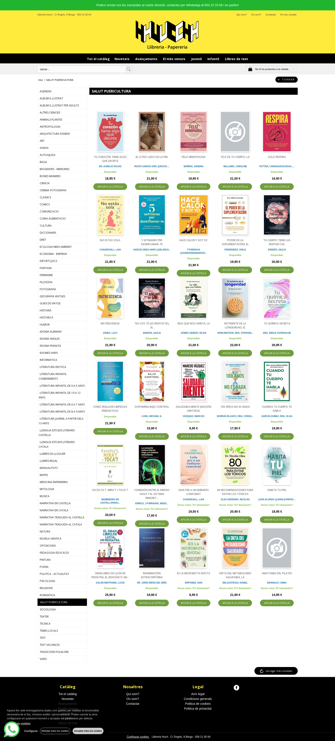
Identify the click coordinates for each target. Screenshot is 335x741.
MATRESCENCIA (110, 323)
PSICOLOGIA (47, 581)
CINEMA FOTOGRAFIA (53, 190)
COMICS (45, 204)
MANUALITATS (49, 468)
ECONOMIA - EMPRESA (53, 254)
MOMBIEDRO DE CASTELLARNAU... (110, 501)
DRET (43, 240)
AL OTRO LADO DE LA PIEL (152, 157)
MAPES (44, 475)
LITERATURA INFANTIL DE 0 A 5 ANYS (62, 386)
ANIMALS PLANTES (51, 119)
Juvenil (197, 59)
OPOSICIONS (48, 546)
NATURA (45, 531)
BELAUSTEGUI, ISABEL (235, 583)
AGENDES (45, 91)
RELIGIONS (46, 588)
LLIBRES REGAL (49, 461)
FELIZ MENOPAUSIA (193, 157)
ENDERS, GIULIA (277, 249)
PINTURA (45, 560)
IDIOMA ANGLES (50, 339)
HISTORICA (46, 317)
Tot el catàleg (98, 59)
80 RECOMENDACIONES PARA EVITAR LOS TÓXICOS (235, 492)
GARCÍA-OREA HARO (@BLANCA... (152, 249)
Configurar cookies (138, 736)
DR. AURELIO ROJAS (110, 166)
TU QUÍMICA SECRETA (277, 323)
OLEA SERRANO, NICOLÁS (235, 499)
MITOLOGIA (47, 489)
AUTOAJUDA (47, 155)
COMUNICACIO (49, 211)
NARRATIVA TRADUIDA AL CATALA (61, 524)
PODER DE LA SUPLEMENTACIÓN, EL (235, 242)
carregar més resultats (278, 671)
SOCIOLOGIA (48, 609)
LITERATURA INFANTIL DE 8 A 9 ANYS (62, 411)
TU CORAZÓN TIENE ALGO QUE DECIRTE (110, 159)
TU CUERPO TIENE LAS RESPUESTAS (276, 242)
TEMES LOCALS (49, 631)
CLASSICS (45, 197)
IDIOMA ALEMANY (51, 332)
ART (42, 141)
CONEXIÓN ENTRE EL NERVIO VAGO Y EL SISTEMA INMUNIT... (151, 494)
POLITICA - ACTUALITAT (54, 574)
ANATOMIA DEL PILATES (277, 573)
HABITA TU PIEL (276, 490)
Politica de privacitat (198, 708)
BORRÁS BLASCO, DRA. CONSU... (235, 416)
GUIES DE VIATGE (50, 303)
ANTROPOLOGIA (50, 127)
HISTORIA (45, 310)
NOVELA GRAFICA (50, 538)
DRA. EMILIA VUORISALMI (277, 333)
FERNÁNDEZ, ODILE (235, 249)
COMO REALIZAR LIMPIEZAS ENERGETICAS (110, 409)
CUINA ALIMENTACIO (53, 218)
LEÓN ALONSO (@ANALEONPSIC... (277, 499)
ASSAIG (44, 148)
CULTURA (46, 225)
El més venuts (174, 59)
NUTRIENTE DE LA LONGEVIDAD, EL (235, 325)
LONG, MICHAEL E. (152, 416)
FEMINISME (46, 275)
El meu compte (288, 14)
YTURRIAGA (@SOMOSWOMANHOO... (193, 251)
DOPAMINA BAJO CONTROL (152, 407)
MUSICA (44, 496)
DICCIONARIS (48, 233)
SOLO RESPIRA (277, 157)
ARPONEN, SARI (193, 583)
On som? (256, 14)
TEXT (43, 638)
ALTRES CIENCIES (50, 112)
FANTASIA (46, 268)
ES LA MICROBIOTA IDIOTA (193, 573)
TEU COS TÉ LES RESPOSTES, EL (151, 325)
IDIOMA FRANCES (50, 346)
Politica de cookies (198, 703)
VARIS (43, 659)
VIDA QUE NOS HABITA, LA (193, 323)
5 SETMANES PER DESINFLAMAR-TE (152, 242)
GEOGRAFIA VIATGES (52, 296)
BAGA (43, 162)
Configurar (31, 731)
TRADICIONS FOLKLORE (54, 652)
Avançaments (146, 59)
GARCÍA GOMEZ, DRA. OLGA (276, 416)
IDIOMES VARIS (49, 353)
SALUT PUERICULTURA (54, 602)
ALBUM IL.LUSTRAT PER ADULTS (59, 105)
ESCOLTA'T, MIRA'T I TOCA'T (110, 490)
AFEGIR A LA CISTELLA (110, 186)
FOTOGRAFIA (48, 289)
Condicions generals (198, 699)
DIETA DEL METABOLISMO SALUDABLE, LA (235, 575)
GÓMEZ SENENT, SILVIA (193, 333)
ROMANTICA (47, 595)
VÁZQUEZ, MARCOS (193, 416)
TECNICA (45, 623)
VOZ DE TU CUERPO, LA (235, 157)
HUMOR (45, 324)
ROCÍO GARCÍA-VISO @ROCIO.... (151, 166)
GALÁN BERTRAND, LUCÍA (110, 583)
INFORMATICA (48, 360)
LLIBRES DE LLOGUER (52, 454)
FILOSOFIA (46, 282)
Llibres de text (236, 59)
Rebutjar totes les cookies (55, 731)
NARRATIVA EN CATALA (54, 510)
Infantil (213, 59)
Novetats (122, 59)
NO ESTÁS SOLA (110, 240)
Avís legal (197, 694)
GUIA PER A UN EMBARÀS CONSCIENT (193, 492)
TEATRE (44, 616)
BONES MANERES (50, 176)
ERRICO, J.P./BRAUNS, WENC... (152, 503)
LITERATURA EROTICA (53, 367)
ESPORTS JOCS (48, 261)
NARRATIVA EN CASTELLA (55, 503)
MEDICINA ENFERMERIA (54, 482)
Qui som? (241, 14)
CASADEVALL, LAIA (110, 249)
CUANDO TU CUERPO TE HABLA (277, 409)
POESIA (44, 567)
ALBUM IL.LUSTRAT (51, 98)
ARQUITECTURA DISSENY (55, 134)
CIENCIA (45, 183)
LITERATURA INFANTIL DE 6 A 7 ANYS (62, 404)
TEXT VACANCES (50, 645)
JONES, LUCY (110, 333)
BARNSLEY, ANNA (277, 583)
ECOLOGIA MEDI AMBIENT (56, 247)
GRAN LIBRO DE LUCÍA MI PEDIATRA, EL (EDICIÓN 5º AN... (110, 575)
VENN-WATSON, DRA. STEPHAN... (235, 333)
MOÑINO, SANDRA (193, 166)
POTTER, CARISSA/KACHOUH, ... (276, 166)
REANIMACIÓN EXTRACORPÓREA (152, 575)
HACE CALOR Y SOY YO (193, 240)
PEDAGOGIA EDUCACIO (54, 553)
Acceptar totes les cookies (88, 731)
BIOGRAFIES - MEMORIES (54, 169)
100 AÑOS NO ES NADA (235, 407)
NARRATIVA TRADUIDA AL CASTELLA (62, 517)
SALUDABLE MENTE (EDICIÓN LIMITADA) (193, 409)
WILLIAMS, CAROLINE (235, 166)
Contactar (270, 14)
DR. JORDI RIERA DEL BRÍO (152, 583)
